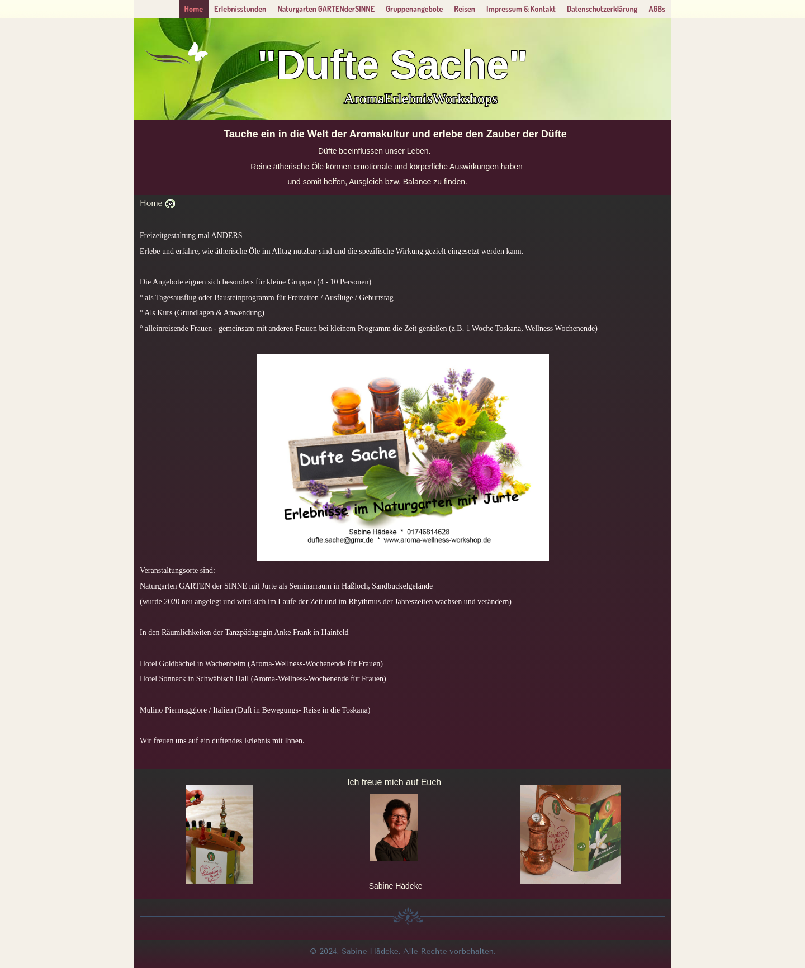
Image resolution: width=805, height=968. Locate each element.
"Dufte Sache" (392, 64)
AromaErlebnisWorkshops (421, 99)
